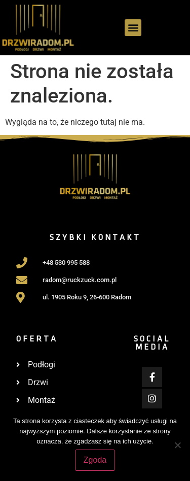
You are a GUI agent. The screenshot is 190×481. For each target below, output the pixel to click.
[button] (133, 27)
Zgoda (95, 460)
